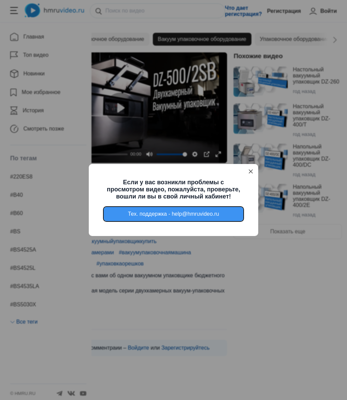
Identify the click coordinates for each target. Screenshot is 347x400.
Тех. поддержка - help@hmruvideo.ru (173, 214)
